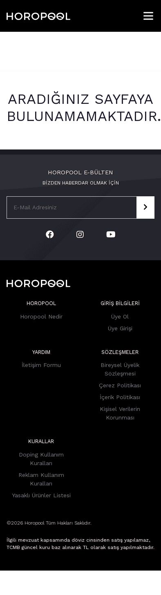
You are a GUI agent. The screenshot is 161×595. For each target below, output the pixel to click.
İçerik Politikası (120, 397)
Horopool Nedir (41, 316)
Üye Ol (120, 316)
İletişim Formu (41, 365)
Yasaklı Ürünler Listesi (41, 495)
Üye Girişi (120, 328)
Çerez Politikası (120, 385)
